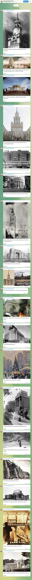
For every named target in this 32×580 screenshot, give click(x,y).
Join (26, 1)
